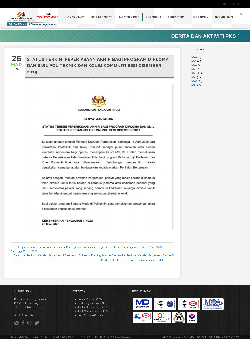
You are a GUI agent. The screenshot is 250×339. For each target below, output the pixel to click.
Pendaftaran (177, 17)
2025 (193, 61)
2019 (193, 85)
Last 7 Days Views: (89, 307)
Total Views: (85, 315)
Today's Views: (86, 299)
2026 (194, 57)
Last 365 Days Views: (90, 311)
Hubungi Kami (224, 17)
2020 (194, 81)
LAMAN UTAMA (75, 17)
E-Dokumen (200, 17)
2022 (194, 73)
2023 (194, 69)
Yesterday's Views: (89, 303)
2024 (194, 65)
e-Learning (153, 17)
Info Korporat (101, 17)
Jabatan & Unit (129, 17)
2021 (193, 77)
